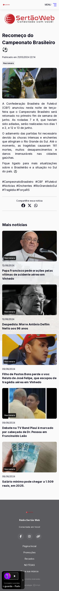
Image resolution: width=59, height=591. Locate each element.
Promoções (29, 552)
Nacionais (8, 63)
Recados (29, 558)
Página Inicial (30, 546)
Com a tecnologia (29, 585)
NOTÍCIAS (29, 565)
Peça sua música (29, 571)
